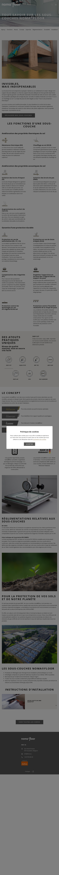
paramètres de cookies (39, 439)
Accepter (29, 444)
